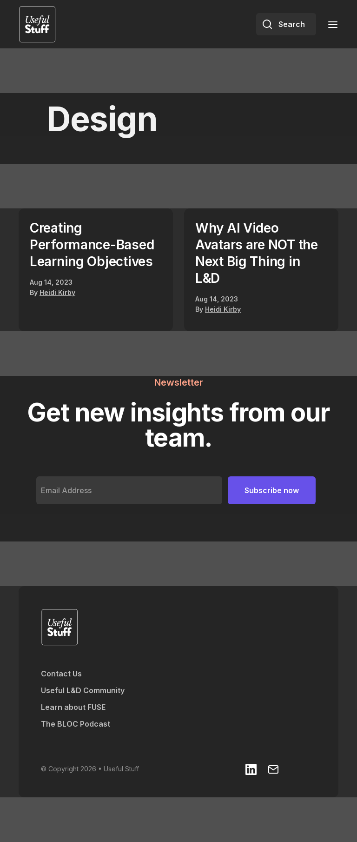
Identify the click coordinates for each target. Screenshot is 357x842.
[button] (330, 24)
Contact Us (61, 673)
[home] (37, 24)
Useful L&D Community (83, 690)
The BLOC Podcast (75, 723)
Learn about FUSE (73, 707)
